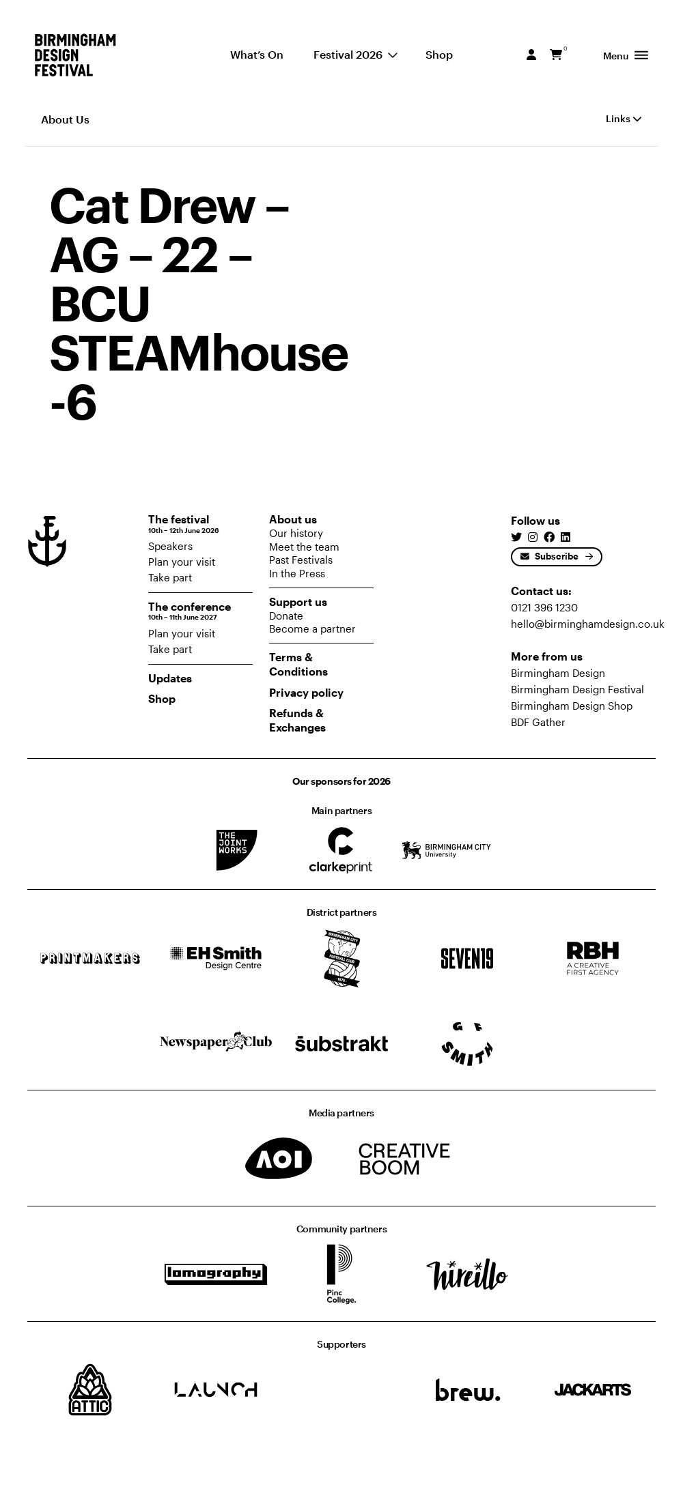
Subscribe (549, 556)
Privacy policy (306, 692)
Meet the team (304, 546)
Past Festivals (301, 559)
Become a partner (312, 628)
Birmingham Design (558, 673)
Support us (298, 601)
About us (293, 518)
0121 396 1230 (544, 607)
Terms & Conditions (298, 664)
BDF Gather (538, 722)
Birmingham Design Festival (577, 689)
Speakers (170, 546)
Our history (296, 533)
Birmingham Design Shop (571, 705)
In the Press (297, 573)
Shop (162, 698)
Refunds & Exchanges (297, 720)
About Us (65, 119)
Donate (286, 615)
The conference (200, 611)
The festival (200, 523)
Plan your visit (181, 561)
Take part (170, 577)
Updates (170, 677)
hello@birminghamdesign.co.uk (588, 624)
